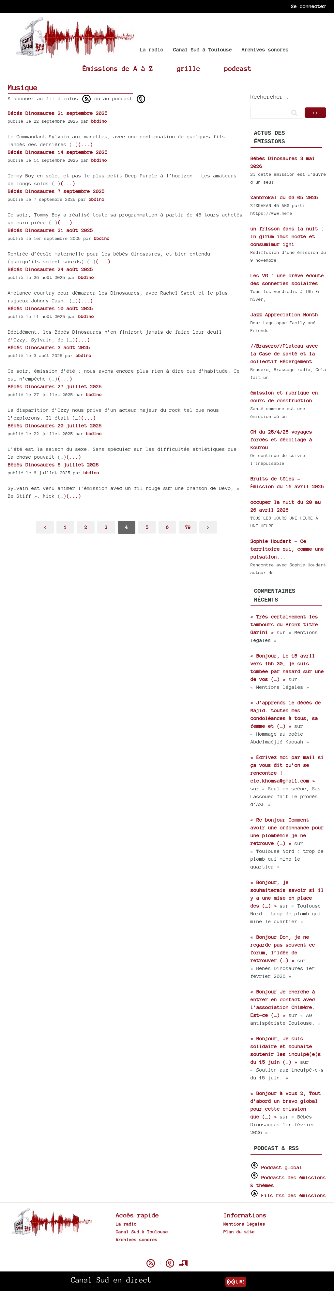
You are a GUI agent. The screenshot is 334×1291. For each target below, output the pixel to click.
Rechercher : (270, 96)
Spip (167, 1252)
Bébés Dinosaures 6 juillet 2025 (53, 464)
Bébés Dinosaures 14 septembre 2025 (58, 152)
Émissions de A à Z (118, 68)
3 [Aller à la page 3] (106, 527)
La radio (151, 49)
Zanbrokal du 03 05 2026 (284, 197)
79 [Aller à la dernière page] (187, 527)
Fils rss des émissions (293, 1195)
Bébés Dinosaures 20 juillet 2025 (55, 425)
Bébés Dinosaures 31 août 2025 (50, 230)
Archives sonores (265, 49)
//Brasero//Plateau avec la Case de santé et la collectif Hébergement (284, 353)
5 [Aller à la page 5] (147, 527)
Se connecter (308, 6)
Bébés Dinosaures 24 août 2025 (50, 269)
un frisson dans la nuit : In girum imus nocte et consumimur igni (287, 236)
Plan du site (239, 1231)
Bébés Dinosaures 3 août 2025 (49, 347)
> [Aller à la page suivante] (208, 527)
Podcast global (281, 1167)
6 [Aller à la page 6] (167, 527)
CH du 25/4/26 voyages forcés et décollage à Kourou (281, 439)
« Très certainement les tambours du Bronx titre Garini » (284, 624)
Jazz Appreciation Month (284, 314)
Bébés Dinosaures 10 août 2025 (50, 308)
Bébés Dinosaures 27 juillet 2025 (55, 386)
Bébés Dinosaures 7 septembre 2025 (56, 191)
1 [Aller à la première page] (65, 527)
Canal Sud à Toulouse (202, 49)
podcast (237, 68)
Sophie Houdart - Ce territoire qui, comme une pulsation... (287, 549)
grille (188, 68)
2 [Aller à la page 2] (85, 527)
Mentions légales (244, 1224)
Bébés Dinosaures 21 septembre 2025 (58, 113)
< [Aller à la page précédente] (45, 527)
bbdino (99, 121)
